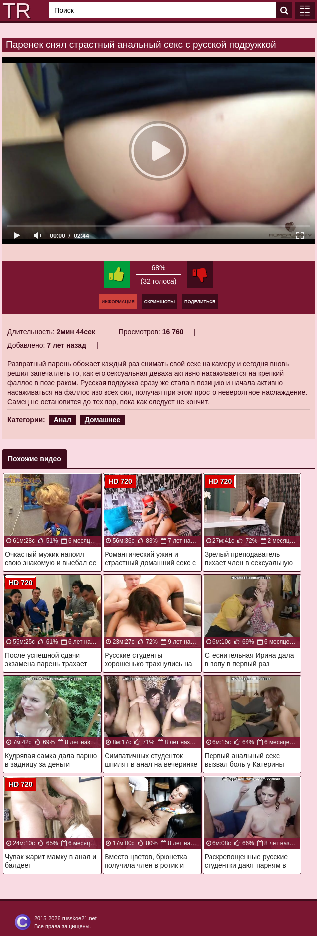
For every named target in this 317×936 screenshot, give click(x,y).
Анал (62, 420)
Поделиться (199, 301)
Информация (118, 301)
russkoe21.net (79, 918)
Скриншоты (159, 301)
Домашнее (102, 420)
